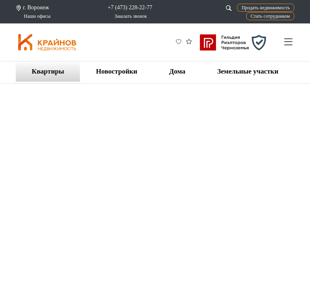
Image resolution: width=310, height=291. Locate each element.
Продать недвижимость (265, 8)
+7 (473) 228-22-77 (130, 7)
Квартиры (48, 71)
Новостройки (116, 71)
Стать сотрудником (270, 16)
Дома (177, 71)
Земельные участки (247, 71)
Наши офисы (37, 16)
